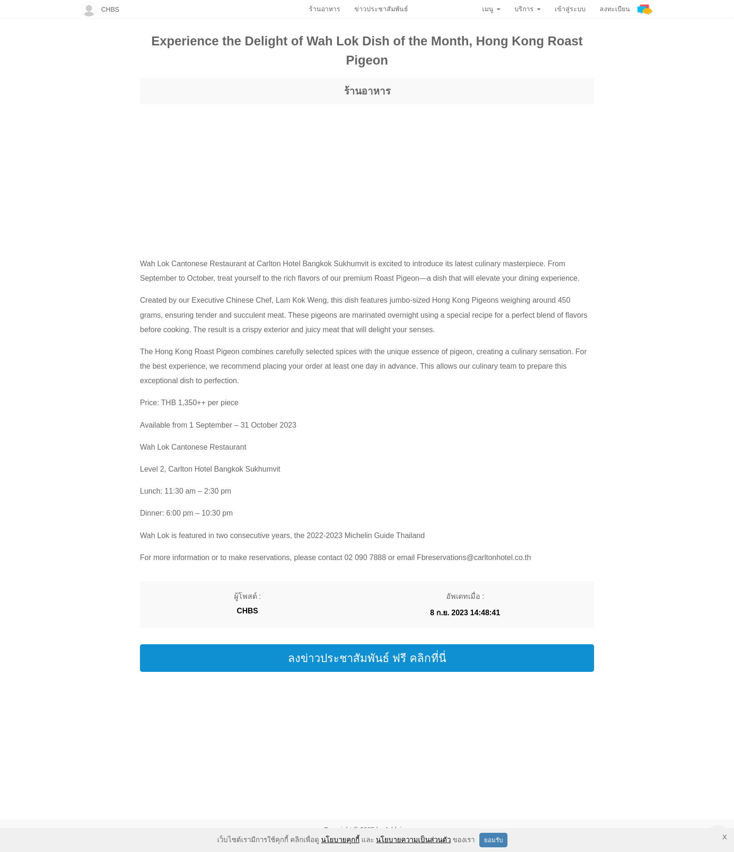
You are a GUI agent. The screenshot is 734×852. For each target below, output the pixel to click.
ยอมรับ (493, 840)
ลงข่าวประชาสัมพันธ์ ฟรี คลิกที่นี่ (367, 658)
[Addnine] (645, 9)
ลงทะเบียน (615, 9)
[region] (367, 172)
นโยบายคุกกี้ (340, 840)
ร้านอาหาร (367, 91)
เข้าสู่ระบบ (570, 9)
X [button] (724, 837)
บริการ (527, 9)
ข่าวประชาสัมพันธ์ (381, 9)
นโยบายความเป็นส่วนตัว (413, 840)
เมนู (491, 9)
